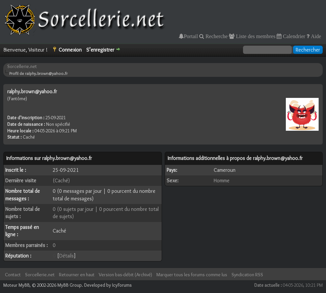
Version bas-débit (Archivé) (125, 275)
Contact (13, 275)
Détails (66, 256)
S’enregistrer (100, 50)
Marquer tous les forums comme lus (191, 275)
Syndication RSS (247, 275)
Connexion (70, 50)
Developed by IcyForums (108, 285)
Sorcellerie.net (22, 66)
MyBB (24, 285)
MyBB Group (69, 285)
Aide (315, 36)
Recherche (216, 36)
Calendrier (293, 36)
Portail (191, 36)
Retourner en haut (77, 275)
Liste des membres (254, 36)
